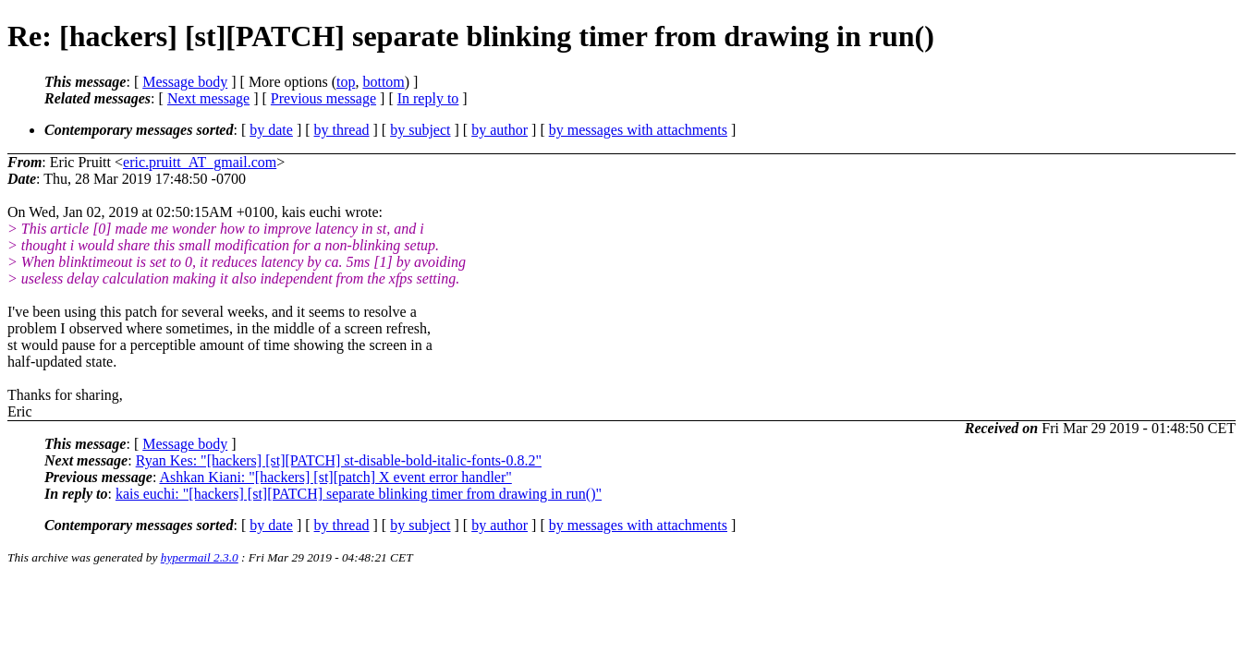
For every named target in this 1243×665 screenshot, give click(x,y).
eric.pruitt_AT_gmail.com (199, 162)
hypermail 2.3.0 (199, 557)
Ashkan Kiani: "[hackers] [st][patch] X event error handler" (335, 477)
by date (271, 130)
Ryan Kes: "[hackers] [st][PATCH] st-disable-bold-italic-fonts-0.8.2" (339, 460)
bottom (383, 82)
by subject (420, 130)
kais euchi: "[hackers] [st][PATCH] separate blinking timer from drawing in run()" (359, 494)
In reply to (428, 98)
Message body (184, 82)
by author (499, 130)
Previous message (323, 98)
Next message (208, 98)
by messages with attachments (638, 130)
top (345, 82)
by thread (342, 130)
